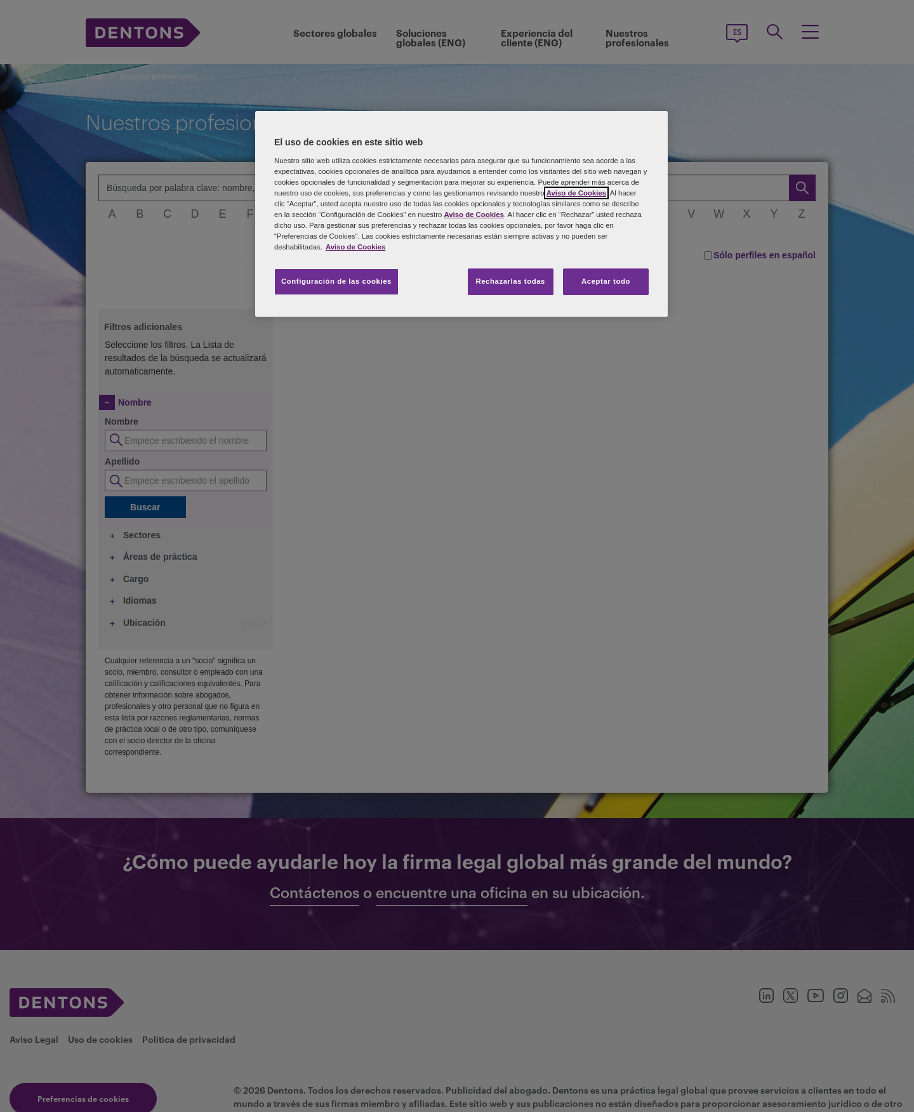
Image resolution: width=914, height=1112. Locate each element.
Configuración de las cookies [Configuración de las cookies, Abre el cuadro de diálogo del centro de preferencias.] (336, 281)
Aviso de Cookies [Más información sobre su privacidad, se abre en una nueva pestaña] (355, 247)
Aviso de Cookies (576, 193)
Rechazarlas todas (510, 281)
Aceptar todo (605, 281)
